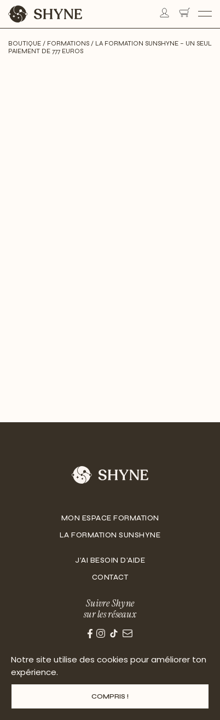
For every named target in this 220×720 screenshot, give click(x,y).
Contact (110, 577)
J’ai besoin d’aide (110, 560)
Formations (68, 43)
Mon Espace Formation (110, 518)
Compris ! (110, 696)
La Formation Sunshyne (110, 535)
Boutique (24, 43)
